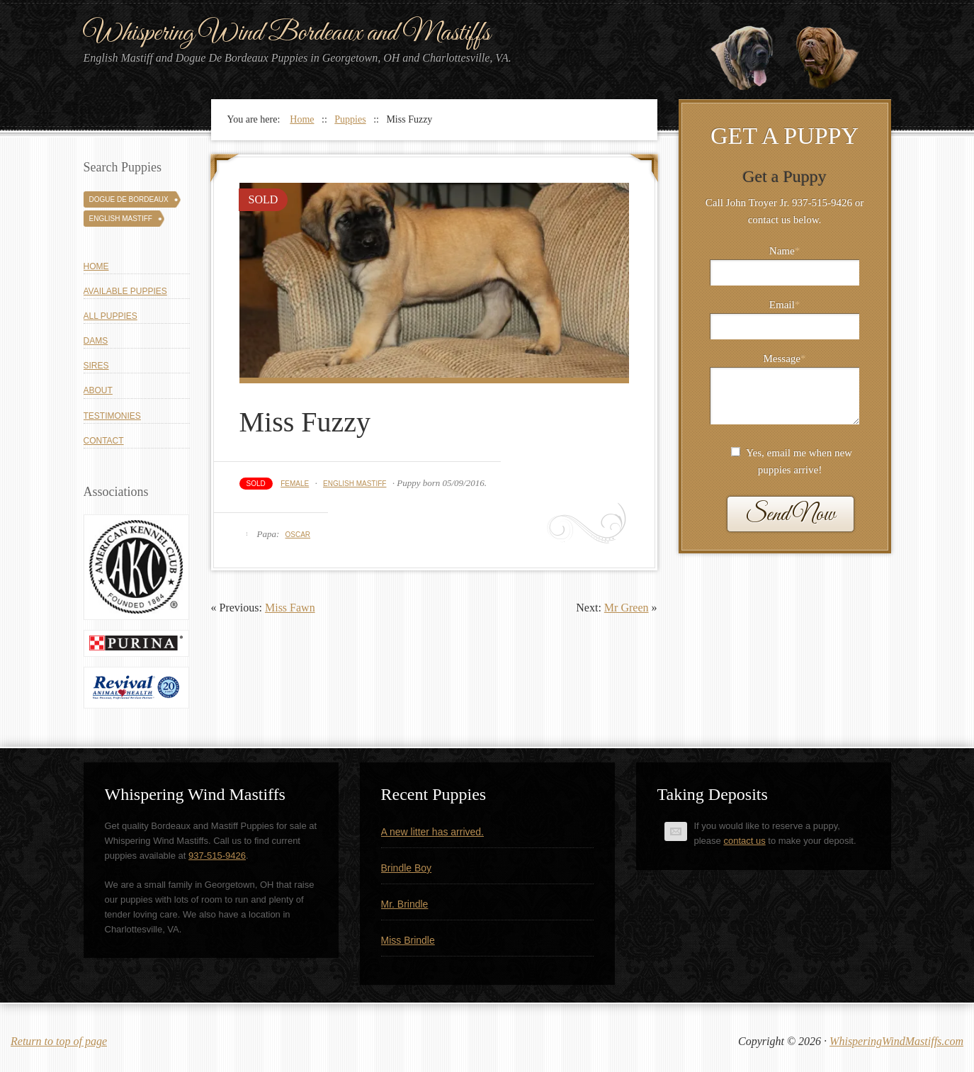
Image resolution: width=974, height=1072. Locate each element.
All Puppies (110, 316)
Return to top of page (59, 1041)
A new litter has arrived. (433, 831)
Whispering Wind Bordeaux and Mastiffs (287, 33)
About (98, 390)
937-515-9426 (217, 855)
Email (784, 304)
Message (785, 358)
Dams (96, 341)
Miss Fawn (290, 608)
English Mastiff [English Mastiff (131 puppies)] (120, 218)
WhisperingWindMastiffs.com (896, 1041)
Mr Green (626, 608)
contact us (744, 840)
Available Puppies (125, 291)
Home (96, 266)
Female (295, 483)
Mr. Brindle (405, 904)
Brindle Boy (406, 868)
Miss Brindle (408, 940)
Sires (96, 366)
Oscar (298, 534)
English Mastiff (354, 483)
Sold (256, 483)
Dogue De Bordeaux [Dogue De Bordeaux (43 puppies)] (129, 199)
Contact (104, 441)
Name (784, 250)
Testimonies (112, 416)
